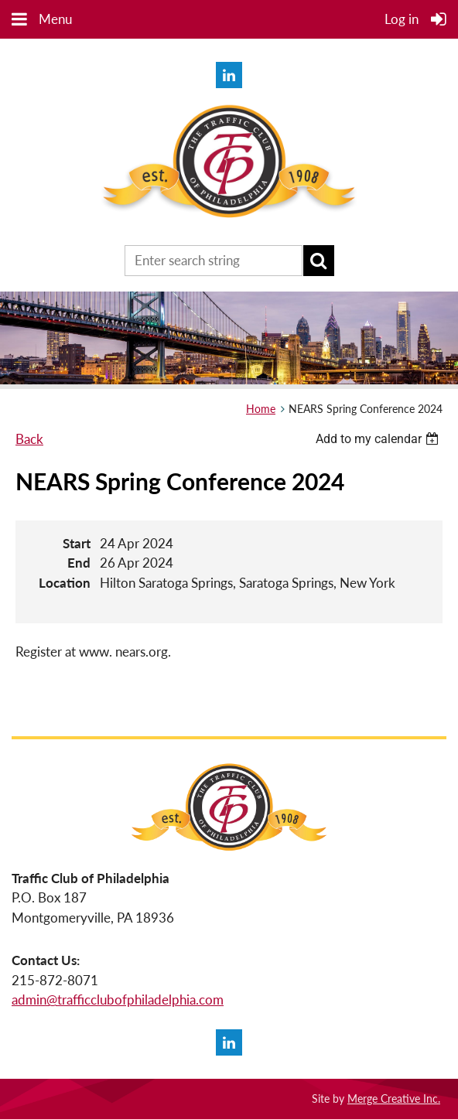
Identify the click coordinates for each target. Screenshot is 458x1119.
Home (260, 408)
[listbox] (379, 439)
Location (65, 583)
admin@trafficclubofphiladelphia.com (118, 999)
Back (29, 439)
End (79, 562)
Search (318, 260)
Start (77, 543)
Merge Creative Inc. (393, 1098)
